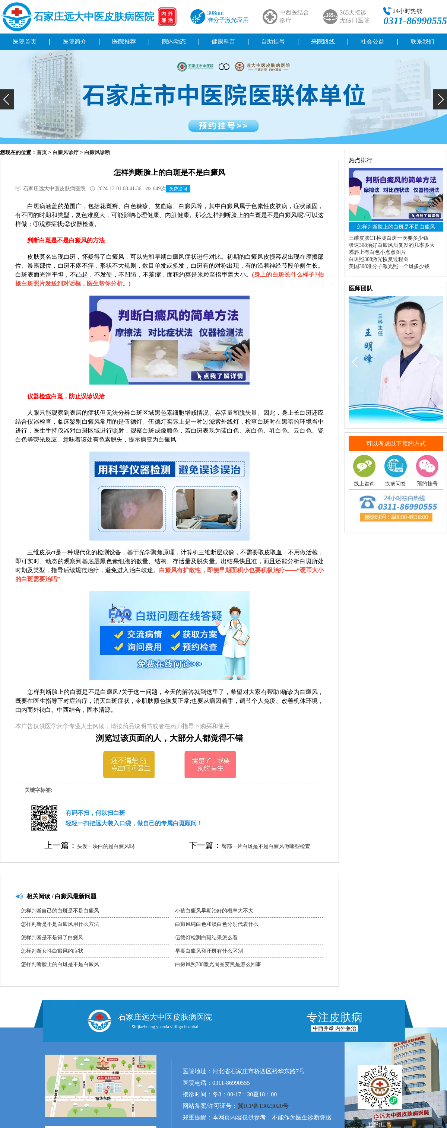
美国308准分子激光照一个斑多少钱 (389, 266)
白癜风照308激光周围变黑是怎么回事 (218, 964)
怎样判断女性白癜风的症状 (52, 951)
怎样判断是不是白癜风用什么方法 (60, 924)
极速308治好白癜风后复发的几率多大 (392, 245)
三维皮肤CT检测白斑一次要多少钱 (388, 238)
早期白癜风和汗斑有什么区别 (209, 951)
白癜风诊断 (97, 152)
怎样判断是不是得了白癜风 (52, 937)
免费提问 (178, 188)
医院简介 (74, 41)
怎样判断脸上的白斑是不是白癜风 (60, 964)
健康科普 (223, 41)
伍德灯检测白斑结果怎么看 (206, 937)
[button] (7, 99)
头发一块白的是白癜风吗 (105, 846)
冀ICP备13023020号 (263, 1106)
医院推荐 (124, 41)
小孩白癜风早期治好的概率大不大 (214, 911)
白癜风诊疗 (66, 152)
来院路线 (323, 41)
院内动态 (174, 41)
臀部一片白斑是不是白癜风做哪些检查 (266, 846)
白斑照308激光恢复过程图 (379, 259)
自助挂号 (273, 41)
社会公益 (372, 41)
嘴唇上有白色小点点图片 (377, 252)
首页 (42, 152)
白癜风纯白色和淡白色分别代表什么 (217, 924)
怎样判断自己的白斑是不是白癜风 (60, 911)
